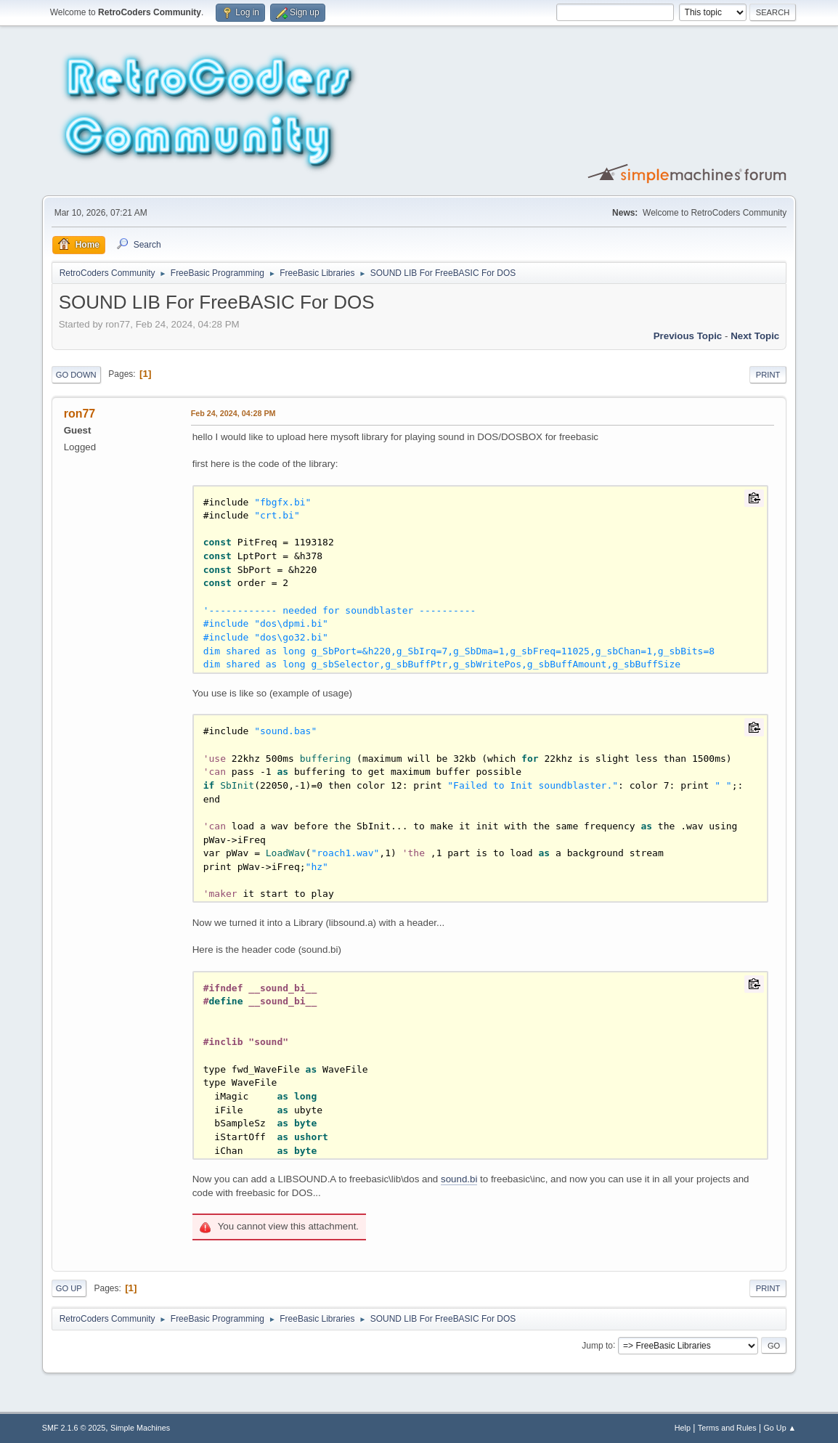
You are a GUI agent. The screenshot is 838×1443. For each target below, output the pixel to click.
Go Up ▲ (779, 1427)
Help (683, 1427)
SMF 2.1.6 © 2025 (74, 1427)
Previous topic (688, 335)
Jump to (597, 1345)
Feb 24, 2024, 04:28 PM (233, 413)
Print (768, 374)
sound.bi (459, 1179)
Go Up (69, 1288)
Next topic (755, 335)
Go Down (76, 374)
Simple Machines (140, 1427)
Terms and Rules (727, 1427)
